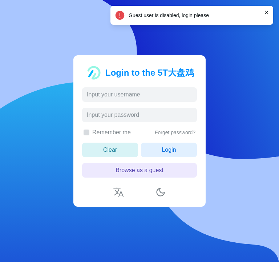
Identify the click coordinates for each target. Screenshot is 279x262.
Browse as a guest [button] (139, 170)
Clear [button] (110, 150)
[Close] (266, 12)
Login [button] (169, 150)
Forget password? (175, 132)
